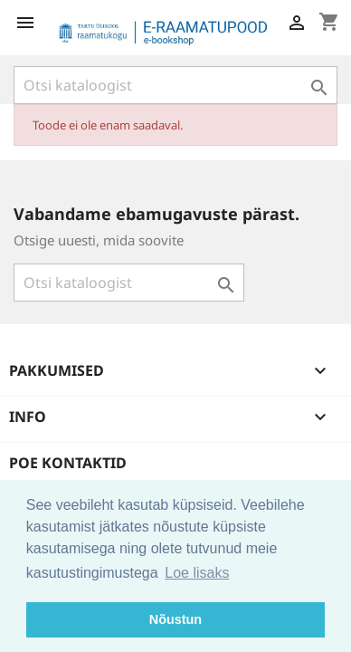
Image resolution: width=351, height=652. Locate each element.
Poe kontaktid (68, 463)
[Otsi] (175, 85)
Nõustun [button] (175, 619)
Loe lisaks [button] (197, 572)
